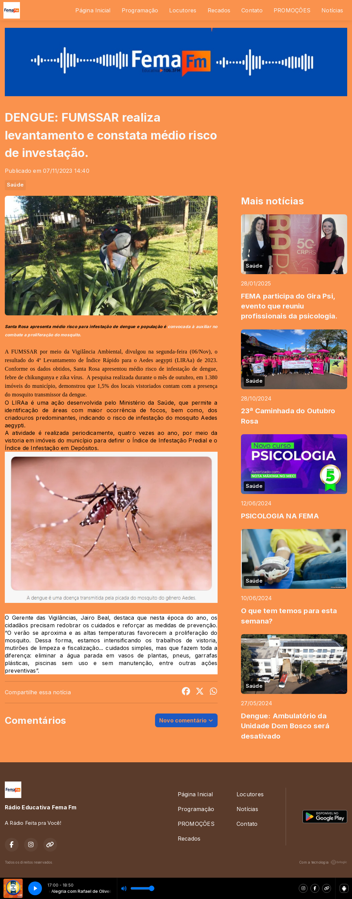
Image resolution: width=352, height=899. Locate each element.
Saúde (15, 185)
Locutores (182, 10)
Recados (219, 10)
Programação (140, 10)
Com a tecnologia (323, 862)
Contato (252, 10)
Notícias (332, 10)
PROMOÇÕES (292, 10)
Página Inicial (92, 10)
